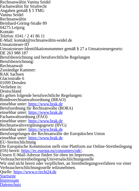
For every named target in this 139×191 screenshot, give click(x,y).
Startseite (8, 176)
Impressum (9, 180)
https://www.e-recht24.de (35, 172)
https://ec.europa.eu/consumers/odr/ (51, 150)
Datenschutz (10, 184)
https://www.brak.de (45, 104)
